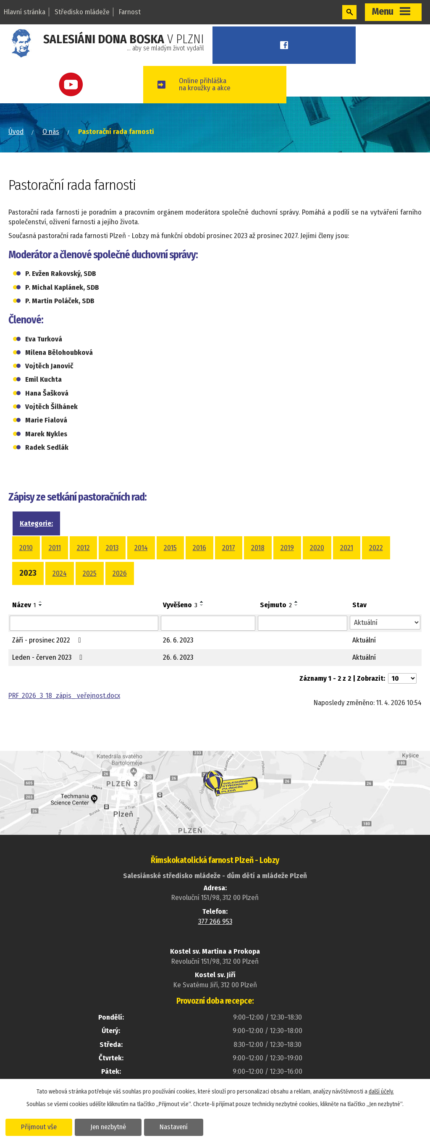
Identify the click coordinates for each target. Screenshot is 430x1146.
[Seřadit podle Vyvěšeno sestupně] (202, 605)
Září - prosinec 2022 (48, 640)
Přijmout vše (39, 1126)
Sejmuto (276, 605)
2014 (141, 547)
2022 (376, 547)
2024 (59, 573)
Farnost (130, 12)
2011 (55, 547)
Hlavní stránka (24, 12)
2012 (83, 547)
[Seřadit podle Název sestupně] (40, 605)
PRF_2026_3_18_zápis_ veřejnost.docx (64, 695)
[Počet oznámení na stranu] (402, 678)
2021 (346, 547)
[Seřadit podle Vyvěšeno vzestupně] (202, 601)
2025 (90, 573)
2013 (112, 547)
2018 (258, 547)
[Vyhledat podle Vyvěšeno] (208, 623)
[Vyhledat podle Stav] (385, 623)
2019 (287, 547)
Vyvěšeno (180, 605)
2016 (199, 547)
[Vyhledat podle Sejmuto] (303, 623)
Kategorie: (36, 523)
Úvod (16, 131)
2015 (170, 547)
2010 (26, 547)
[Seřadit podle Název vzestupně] (40, 601)
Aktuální (364, 640)
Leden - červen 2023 (49, 657)
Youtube (71, 84)
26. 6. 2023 (178, 640)
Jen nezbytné (108, 1126)
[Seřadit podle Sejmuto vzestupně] (296, 601)
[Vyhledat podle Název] (84, 623)
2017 (228, 547)
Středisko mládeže (82, 12)
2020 (317, 547)
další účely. (381, 1091)
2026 (120, 573)
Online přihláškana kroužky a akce (205, 84)
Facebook (284, 45)
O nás (50, 131)
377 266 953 (215, 921)
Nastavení (174, 1126)
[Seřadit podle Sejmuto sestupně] (296, 605)
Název (24, 605)
